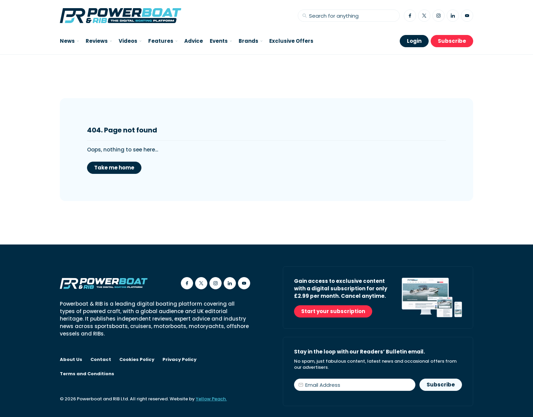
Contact (100, 360)
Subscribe (452, 40)
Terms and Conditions (87, 374)
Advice (193, 40)
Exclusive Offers (291, 40)
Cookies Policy (136, 360)
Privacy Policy (179, 360)
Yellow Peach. (211, 399)
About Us (71, 360)
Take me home (114, 167)
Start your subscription (333, 311)
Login (414, 40)
